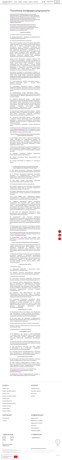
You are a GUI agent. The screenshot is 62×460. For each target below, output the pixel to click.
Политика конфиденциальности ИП (9, 451)
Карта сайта (33, 425)
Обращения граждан (35, 430)
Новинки (33, 396)
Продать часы (5, 388)
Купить (15, 1)
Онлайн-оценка (5, 398)
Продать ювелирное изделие (9, 391)
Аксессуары (33, 393)
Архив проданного (35, 428)
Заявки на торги (34, 418)
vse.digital (58, 455)
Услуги (5, 385)
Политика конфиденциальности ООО (9, 449)
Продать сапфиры (6, 410)
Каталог (34, 385)
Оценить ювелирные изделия (9, 403)
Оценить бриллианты (7, 400)
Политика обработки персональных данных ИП (11, 452)
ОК (15, 456)
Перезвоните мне (36, 437)
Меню (57, 1)
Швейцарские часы (35, 388)
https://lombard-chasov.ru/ (15, 21)
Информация (37, 415)
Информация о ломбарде (37, 420)
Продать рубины (6, 408)
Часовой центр (5, 418)
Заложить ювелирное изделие (9, 396)
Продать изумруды (6, 405)
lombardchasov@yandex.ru (20, 235)
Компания (35, 1)
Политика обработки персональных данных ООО (11, 450)
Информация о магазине (36, 423)
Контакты (4, 420)
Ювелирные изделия (35, 391)
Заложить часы (5, 393)
